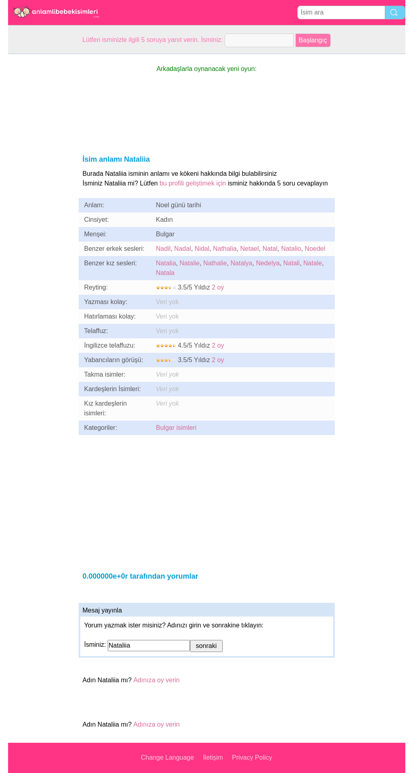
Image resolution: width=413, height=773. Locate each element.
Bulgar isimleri (176, 427)
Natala (165, 272)
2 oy (218, 287)
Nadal (182, 248)
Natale (312, 263)
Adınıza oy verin (156, 680)
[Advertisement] (40, 175)
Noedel (315, 248)
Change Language (167, 757)
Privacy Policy (252, 757)
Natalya (241, 263)
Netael (249, 248)
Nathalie (215, 263)
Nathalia (225, 248)
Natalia (166, 263)
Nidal (202, 248)
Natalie (189, 263)
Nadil (163, 248)
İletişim (213, 757)
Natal (270, 248)
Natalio (291, 248)
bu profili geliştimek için (193, 183)
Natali (291, 263)
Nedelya (268, 263)
